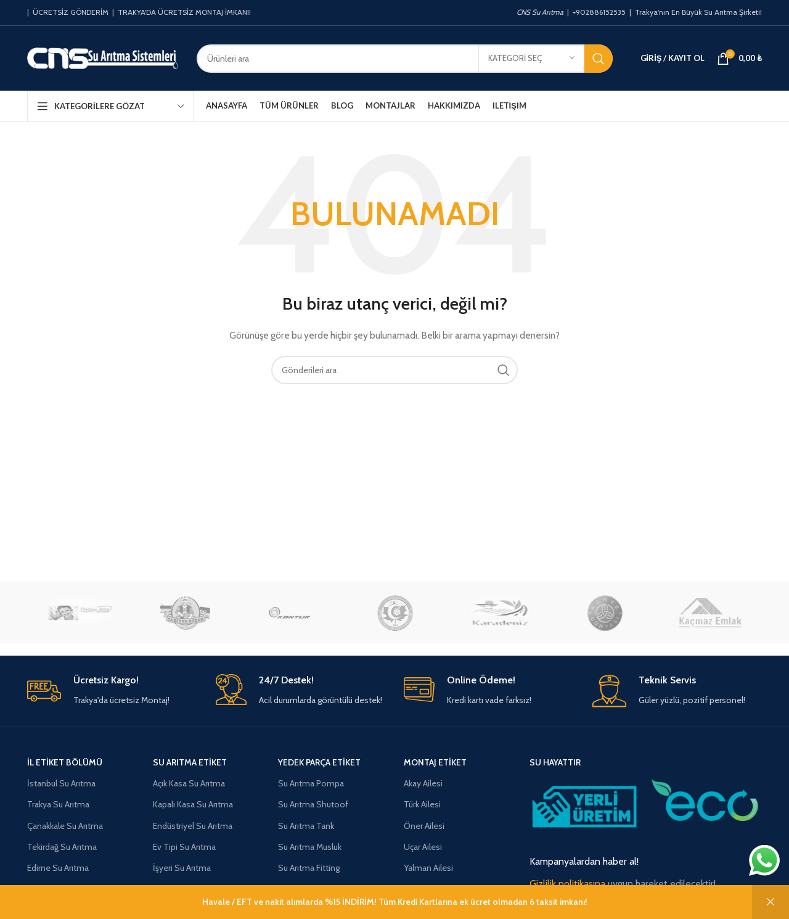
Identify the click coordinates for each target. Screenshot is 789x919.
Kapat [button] (770, 902)
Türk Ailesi (422, 804)
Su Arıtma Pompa (311, 783)
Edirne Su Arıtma (58, 867)
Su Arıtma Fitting (309, 867)
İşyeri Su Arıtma (182, 867)
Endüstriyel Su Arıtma (192, 825)
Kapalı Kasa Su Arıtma (193, 804)
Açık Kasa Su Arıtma (189, 783)
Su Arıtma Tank (306, 825)
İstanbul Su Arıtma (61, 783)
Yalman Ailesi (428, 867)
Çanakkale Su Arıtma (65, 825)
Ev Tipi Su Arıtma (184, 846)
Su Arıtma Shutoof (313, 804)
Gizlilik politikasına (567, 883)
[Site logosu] (102, 57)
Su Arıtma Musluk (309, 846)
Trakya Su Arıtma (58, 804)
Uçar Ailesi (423, 846)
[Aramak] (405, 58)
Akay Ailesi (423, 783)
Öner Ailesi (424, 825)
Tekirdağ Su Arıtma (62, 846)
